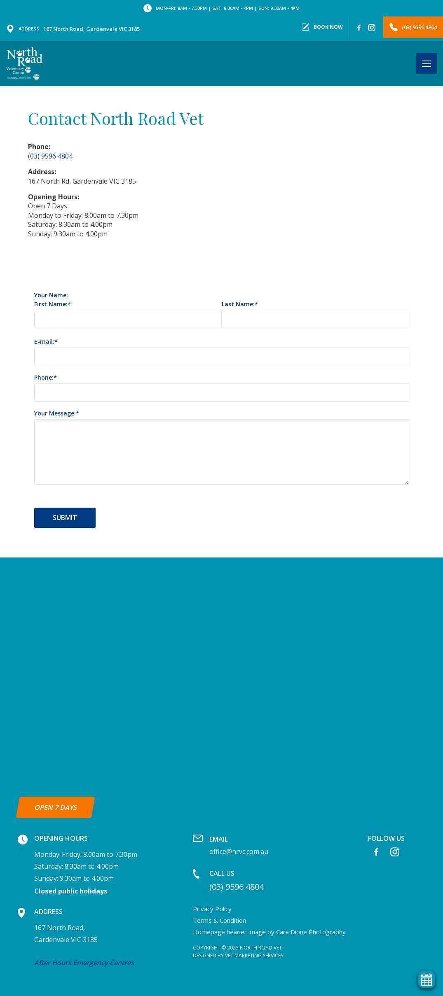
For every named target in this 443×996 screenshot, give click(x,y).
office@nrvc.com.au (238, 845)
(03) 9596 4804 (413, 27)
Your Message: (55, 413)
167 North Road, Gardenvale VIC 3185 (73, 29)
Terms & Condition (219, 920)
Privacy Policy (212, 908)
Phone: (44, 377)
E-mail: (44, 341)
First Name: (51, 304)
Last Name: (238, 304)
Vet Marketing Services (254, 955)
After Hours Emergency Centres (84, 962)
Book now (322, 27)
